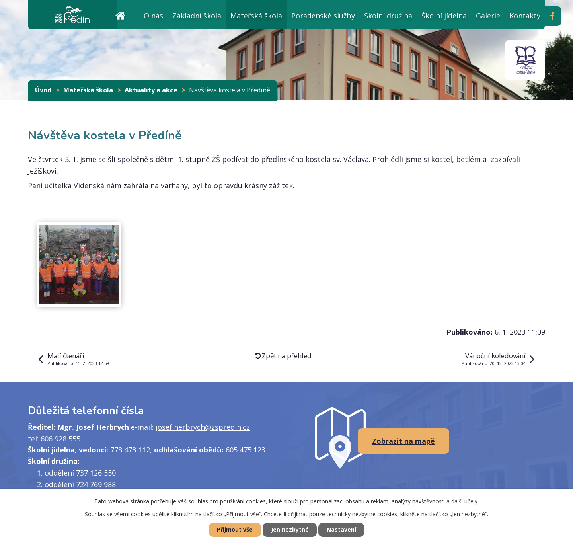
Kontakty (524, 15)
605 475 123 (245, 449)
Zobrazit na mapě (403, 441)
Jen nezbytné (290, 530)
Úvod (120, 14)
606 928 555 (60, 438)
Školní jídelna (444, 15)
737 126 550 (96, 473)
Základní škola (196, 15)
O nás (153, 15)
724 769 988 (96, 484)
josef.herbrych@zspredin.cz (203, 427)
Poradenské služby (323, 15)
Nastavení (342, 530)
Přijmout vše (235, 530)
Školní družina (388, 15)
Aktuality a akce (151, 90)
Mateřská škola (256, 15)
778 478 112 (130, 449)
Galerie (488, 15)
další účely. (465, 501)
